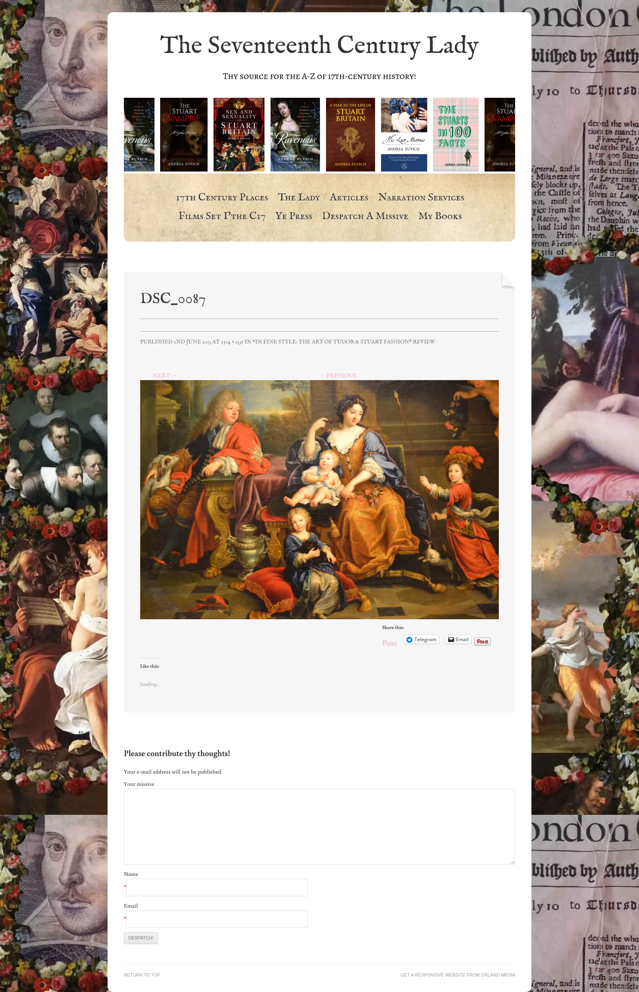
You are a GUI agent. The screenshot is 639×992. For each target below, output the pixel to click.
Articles (349, 198)
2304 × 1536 (232, 342)
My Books (440, 216)
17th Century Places (222, 198)
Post (389, 639)
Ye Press (293, 216)
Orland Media (498, 974)
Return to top (142, 974)
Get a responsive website (433, 974)
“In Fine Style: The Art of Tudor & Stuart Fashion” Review (344, 342)
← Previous (338, 375)
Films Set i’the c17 (222, 216)
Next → (164, 375)
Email (131, 905)
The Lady (299, 198)
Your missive (139, 783)
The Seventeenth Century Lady (319, 46)
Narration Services (421, 198)
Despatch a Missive (365, 216)
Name (131, 874)
